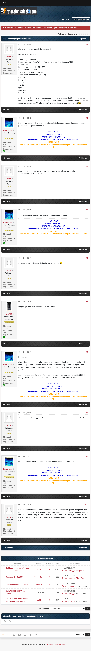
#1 (87, 44)
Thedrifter (38, 577)
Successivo (82, 548)
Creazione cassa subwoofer (17, 585)
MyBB (32, 644)
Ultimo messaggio (68, 571)
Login (65, 19)
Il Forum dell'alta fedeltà (13, 28)
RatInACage (7, 131)
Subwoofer (47, 28)
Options (84, 39)
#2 (87, 118)
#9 (87, 456)
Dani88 (38, 600)
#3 (87, 166)
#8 (87, 413)
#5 (87, 258)
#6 (87, 301)
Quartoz (8, 57)
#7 (87, 352)
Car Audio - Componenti (32, 28)
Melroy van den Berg (62, 644)
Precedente (8, 548)
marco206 (8, 314)
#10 (86, 505)
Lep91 (38, 569)
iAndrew (49, 644)
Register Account (81, 19)
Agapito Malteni (82, 571)
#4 (87, 210)
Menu (6, 3)
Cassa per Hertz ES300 (15, 577)
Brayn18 (38, 585)
